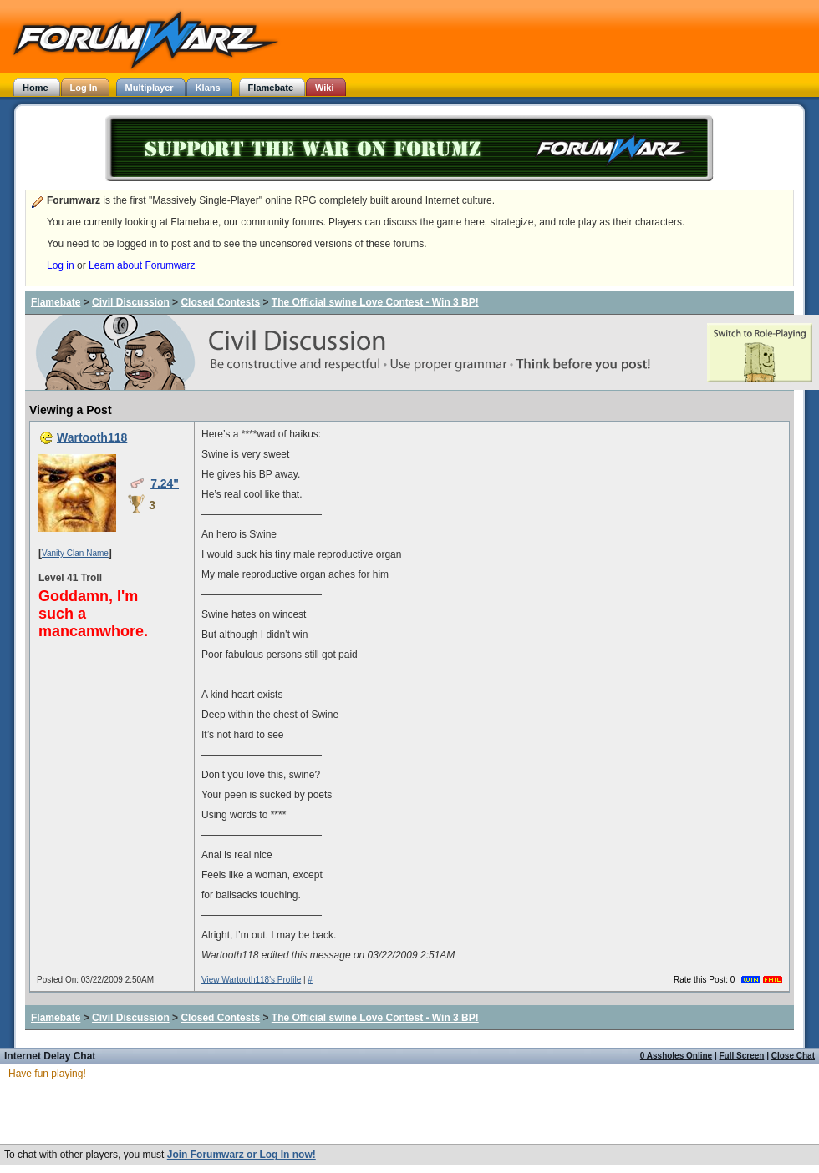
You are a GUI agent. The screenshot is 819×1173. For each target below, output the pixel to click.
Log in (60, 265)
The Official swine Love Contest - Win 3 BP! (375, 302)
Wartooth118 (92, 437)
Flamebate (55, 302)
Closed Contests (220, 302)
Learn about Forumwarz (142, 265)
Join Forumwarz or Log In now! (241, 1154)
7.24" (164, 483)
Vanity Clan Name (75, 553)
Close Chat (793, 1055)
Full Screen (742, 1055)
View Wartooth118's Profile (251, 979)
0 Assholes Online (676, 1055)
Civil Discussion (131, 302)
